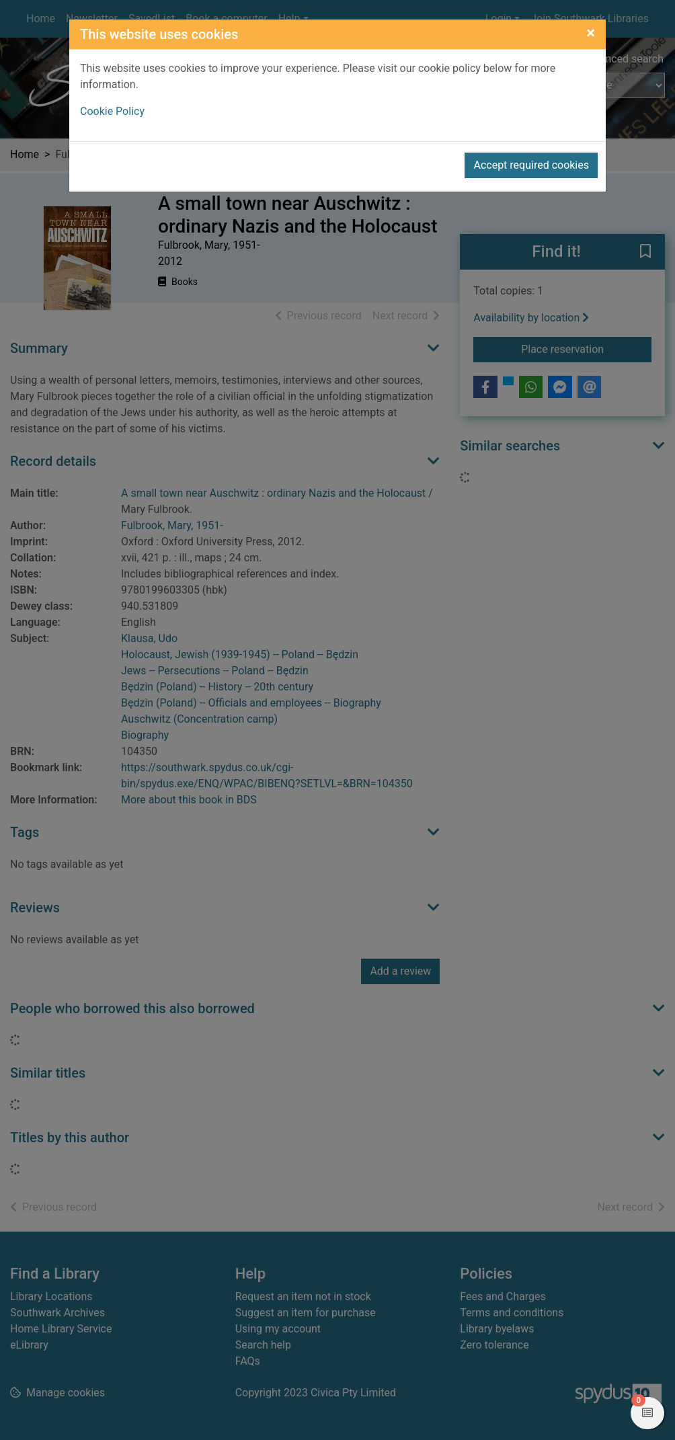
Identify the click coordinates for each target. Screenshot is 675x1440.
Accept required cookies (531, 165)
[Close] (590, 33)
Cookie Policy (112, 111)
